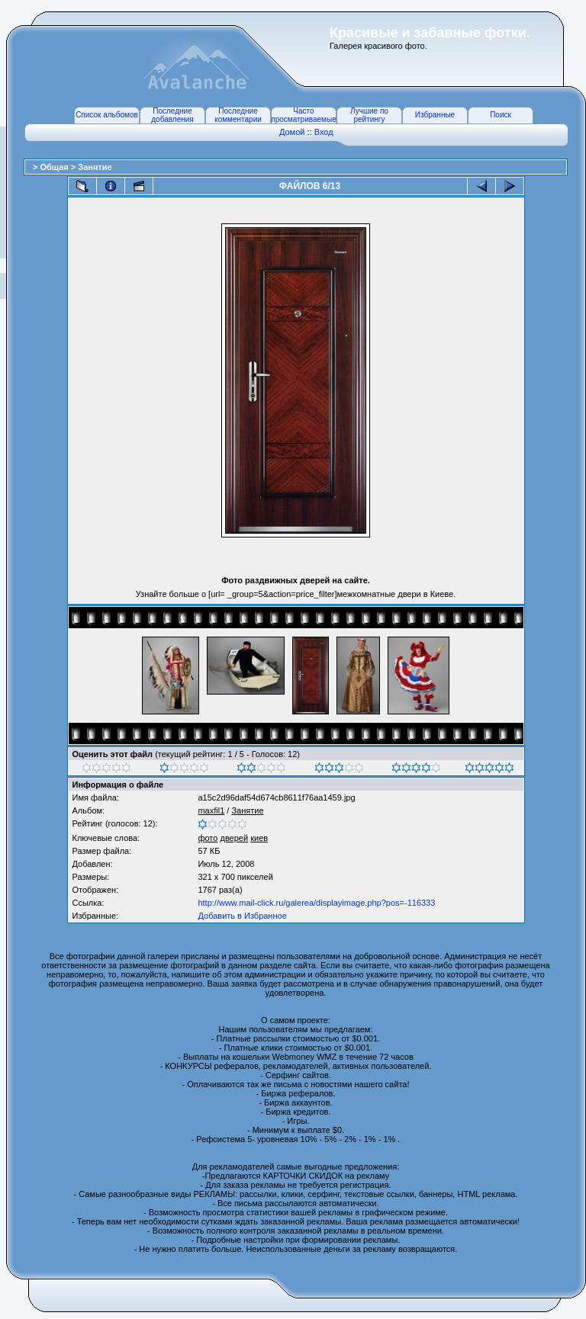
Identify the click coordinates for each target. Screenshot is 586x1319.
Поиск (500, 115)
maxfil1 (211, 810)
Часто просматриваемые (303, 115)
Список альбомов (107, 115)
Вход (323, 131)
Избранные (435, 115)
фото (207, 837)
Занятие (94, 167)
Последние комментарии (238, 115)
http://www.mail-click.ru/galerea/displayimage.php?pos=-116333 (316, 902)
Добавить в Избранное (242, 915)
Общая (55, 167)
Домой (292, 131)
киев (259, 837)
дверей (234, 837)
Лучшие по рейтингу (369, 115)
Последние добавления (172, 115)
